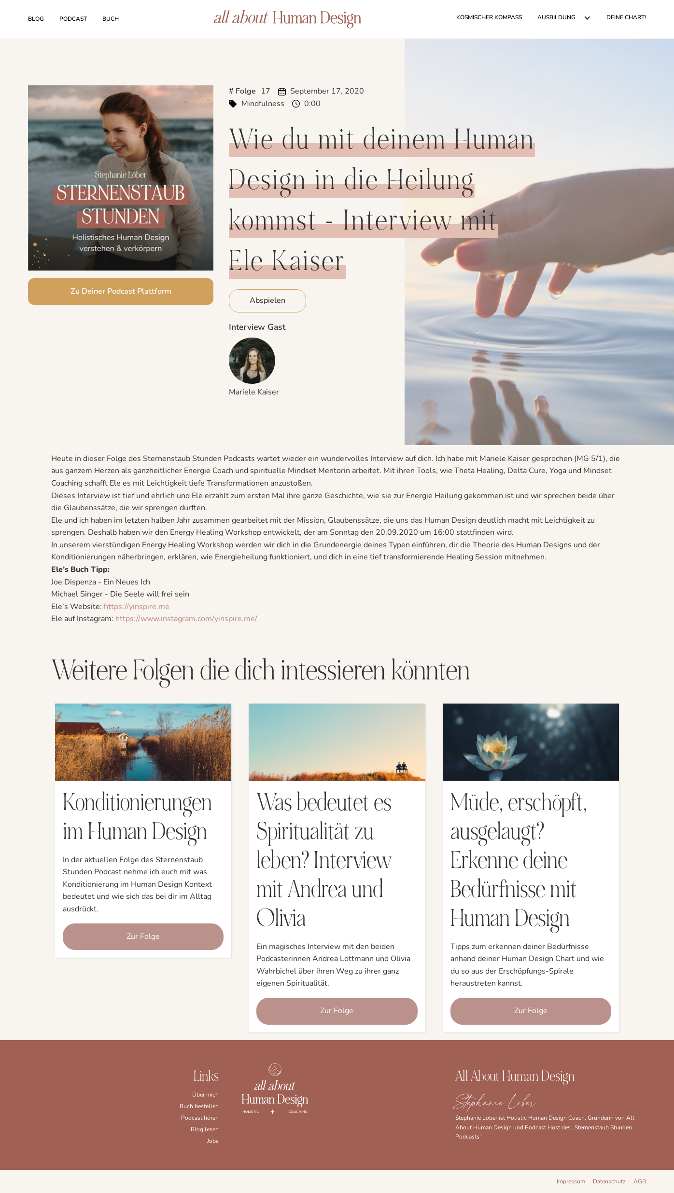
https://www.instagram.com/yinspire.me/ (186, 618)
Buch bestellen (199, 1106)
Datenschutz (609, 1181)
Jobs (213, 1141)
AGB (639, 1181)
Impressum (571, 1181)
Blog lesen (205, 1129)
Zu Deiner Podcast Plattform (120, 291)
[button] (564, 18)
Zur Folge (143, 936)
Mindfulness (262, 103)
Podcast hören (200, 1118)
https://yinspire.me (136, 606)
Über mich (205, 1094)
